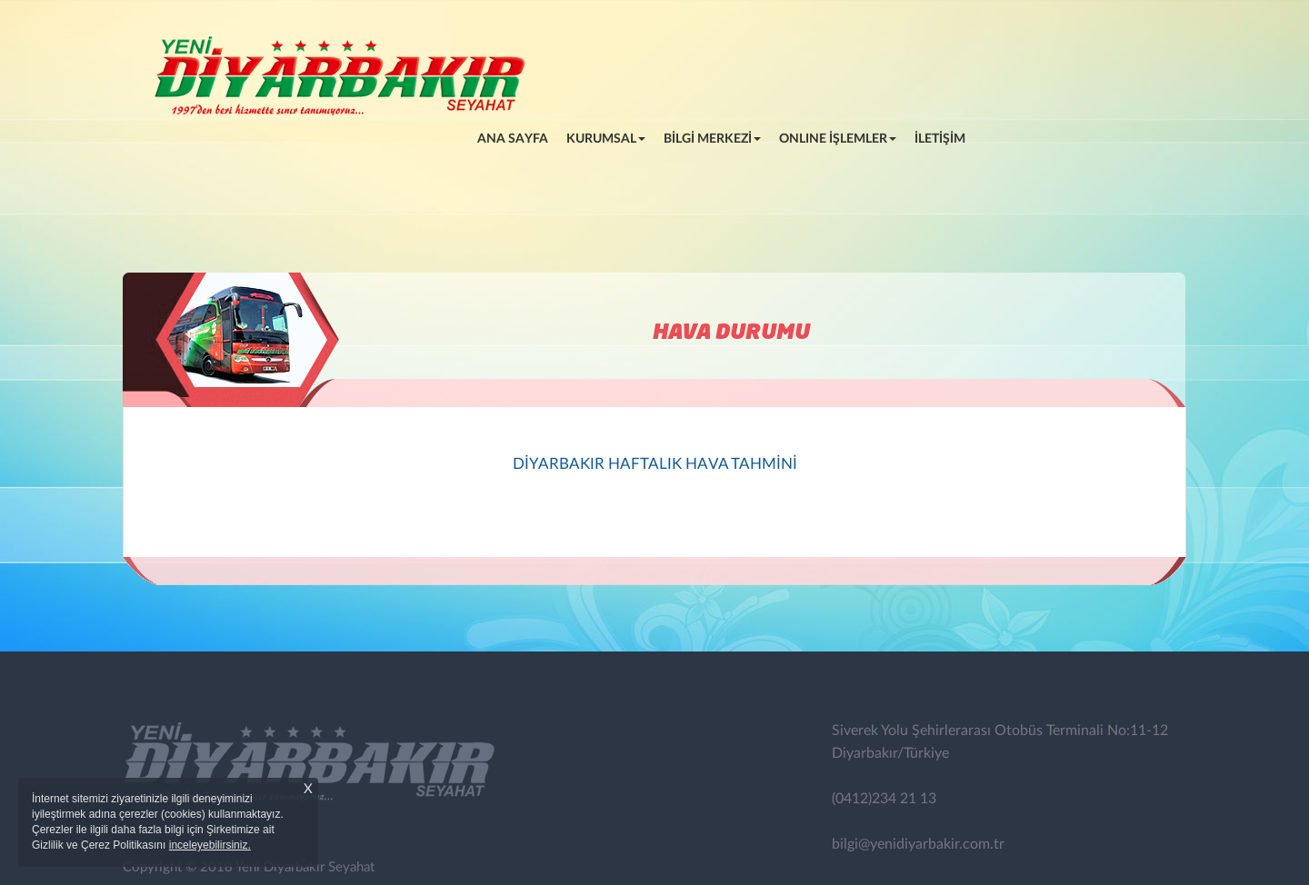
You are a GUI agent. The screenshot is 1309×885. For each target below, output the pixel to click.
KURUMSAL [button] (605, 139)
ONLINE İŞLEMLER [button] (837, 139)
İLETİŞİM (939, 139)
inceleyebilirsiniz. (210, 845)
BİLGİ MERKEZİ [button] (712, 139)
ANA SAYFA (517, 137)
